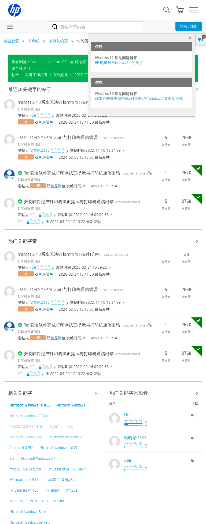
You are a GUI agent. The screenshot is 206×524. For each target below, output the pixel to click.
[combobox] (96, 26)
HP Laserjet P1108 (24, 490)
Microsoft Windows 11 (73, 405)
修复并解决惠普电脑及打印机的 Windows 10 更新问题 (139, 98)
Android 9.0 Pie (21, 447)
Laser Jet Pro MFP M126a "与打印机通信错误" (72, 137)
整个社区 (19, 68)
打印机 (34, 41)
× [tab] (190, 38)
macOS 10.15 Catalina (47, 501)
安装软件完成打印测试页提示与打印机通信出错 (82, 201)
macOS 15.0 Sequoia (25, 469)
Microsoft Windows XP (26, 437)
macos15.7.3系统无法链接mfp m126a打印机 (73, 102)
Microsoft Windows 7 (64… (29, 415)
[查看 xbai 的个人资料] (33, 115)
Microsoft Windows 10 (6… (29, 405)
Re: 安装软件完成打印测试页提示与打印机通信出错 (86, 173)
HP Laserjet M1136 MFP (66, 469)
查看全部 (103, 241)
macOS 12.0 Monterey (26, 426)
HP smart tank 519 (24, 479)
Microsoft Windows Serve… (29, 511)
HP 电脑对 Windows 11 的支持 (119, 62)
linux (69, 426)
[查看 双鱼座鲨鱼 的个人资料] (44, 122)
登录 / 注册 (189, 26)
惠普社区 (11, 41)
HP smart (52, 490)
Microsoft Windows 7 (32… (70, 437)
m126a (72, 490)
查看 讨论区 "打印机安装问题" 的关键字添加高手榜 (153, 393)
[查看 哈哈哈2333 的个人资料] (40, 150)
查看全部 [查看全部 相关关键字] (52, 393)
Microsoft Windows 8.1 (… (40, 458)
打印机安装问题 (29, 109)
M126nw (16, 501)
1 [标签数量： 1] (197, 414)
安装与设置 (58, 41)
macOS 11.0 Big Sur (60, 479)
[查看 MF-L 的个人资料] (34, 214)
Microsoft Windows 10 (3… (59, 447)
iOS (11, 458)
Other (54, 426)
